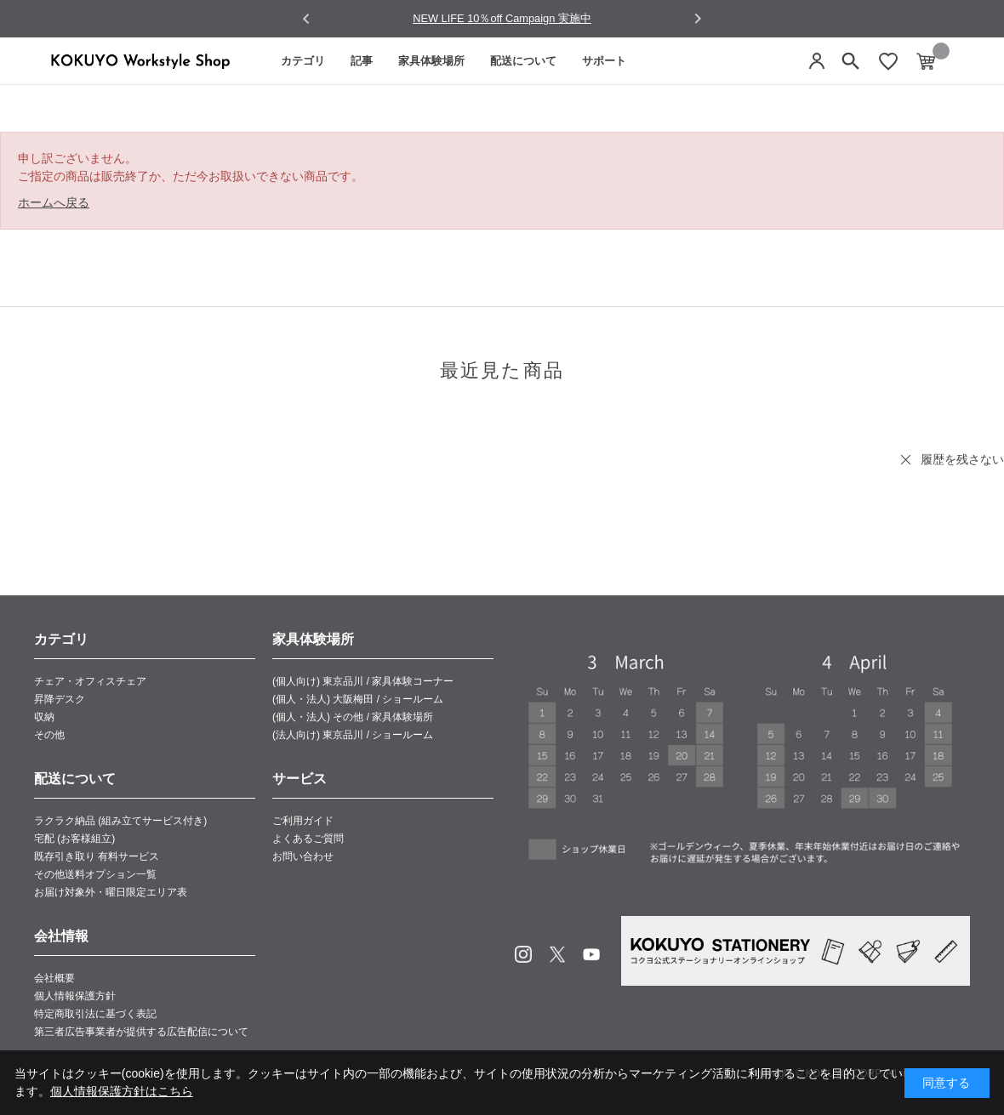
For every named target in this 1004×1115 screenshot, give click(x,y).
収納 (44, 717)
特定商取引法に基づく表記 (95, 1014)
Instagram (523, 954)
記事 (362, 60)
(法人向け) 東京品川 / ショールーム (352, 735)
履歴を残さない (962, 459)
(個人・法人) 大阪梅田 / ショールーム (357, 699)
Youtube (591, 954)
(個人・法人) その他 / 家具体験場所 (352, 717)
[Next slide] (697, 18)
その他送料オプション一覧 (95, 874)
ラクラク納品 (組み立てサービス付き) (120, 821)
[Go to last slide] (306, 19)
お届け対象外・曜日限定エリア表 (110, 892)
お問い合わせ (303, 856)
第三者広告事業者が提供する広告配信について (141, 1032)
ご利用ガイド (303, 821)
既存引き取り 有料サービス (96, 856)
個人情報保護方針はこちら (121, 1091)
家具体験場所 (431, 60)
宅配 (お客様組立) (74, 839)
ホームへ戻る (53, 202)
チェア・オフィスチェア (90, 681)
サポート (604, 60)
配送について (523, 60)
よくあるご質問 (308, 839)
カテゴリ (303, 60)
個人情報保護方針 (75, 996)
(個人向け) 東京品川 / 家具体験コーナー (363, 681)
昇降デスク (59, 699)
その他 (49, 735)
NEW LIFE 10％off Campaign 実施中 (502, 18)
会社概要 (54, 978)
